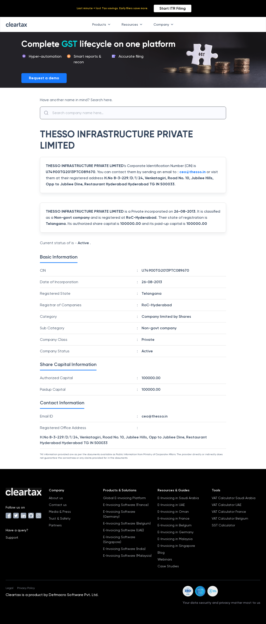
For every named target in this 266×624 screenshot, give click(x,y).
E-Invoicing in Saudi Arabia (178, 498)
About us (56, 498)
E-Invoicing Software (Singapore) (119, 539)
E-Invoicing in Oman (173, 511)
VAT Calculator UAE (226, 505)
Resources (133, 24)
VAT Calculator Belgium (230, 518)
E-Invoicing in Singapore (176, 546)
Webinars (165, 559)
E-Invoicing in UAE (171, 505)
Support (12, 537)
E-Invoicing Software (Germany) (119, 514)
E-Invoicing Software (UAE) (123, 530)
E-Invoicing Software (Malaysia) (127, 555)
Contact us (58, 505)
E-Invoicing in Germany (175, 532)
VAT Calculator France (229, 511)
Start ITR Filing (172, 8)
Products (102, 24)
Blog (161, 552)
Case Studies (168, 566)
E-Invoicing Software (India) (124, 549)
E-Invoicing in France (173, 518)
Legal (9, 588)
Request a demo (44, 78)
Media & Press (60, 511)
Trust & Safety (59, 518)
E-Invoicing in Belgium (175, 525)
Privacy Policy (26, 588)
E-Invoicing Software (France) (126, 505)
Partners (55, 525)
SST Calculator (223, 525)
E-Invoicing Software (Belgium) (127, 523)
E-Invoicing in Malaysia (175, 539)
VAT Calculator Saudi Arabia (233, 498)
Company (164, 24)
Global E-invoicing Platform (124, 498)
